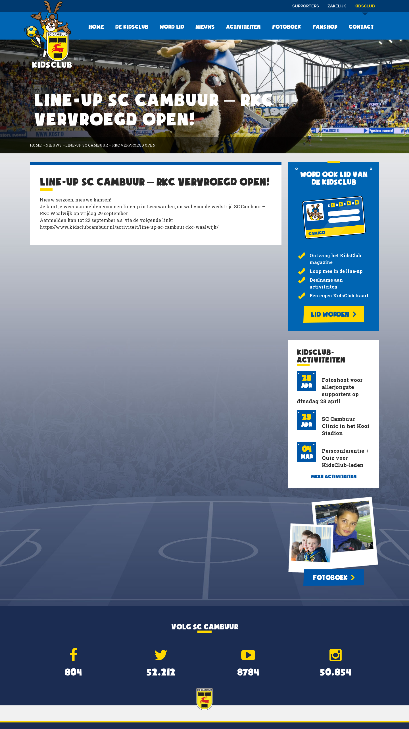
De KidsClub (131, 27)
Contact (361, 27)
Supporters (305, 6)
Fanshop (324, 27)
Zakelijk (336, 6)
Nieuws (205, 27)
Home (96, 27)
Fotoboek (286, 27)
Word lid (172, 27)
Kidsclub (364, 8)
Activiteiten (243, 27)
